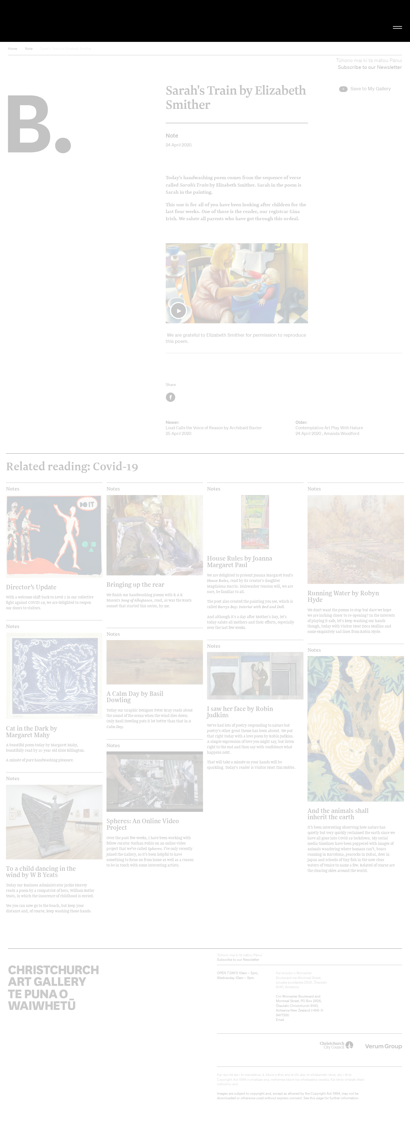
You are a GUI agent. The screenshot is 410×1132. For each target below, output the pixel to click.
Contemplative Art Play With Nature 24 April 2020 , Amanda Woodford (349, 428)
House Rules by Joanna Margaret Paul (239, 561)
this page (317, 1098)
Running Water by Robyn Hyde (343, 596)
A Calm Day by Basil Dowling (134, 696)
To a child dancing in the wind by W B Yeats (41, 871)
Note (28, 48)
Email (280, 1019)
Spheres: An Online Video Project (142, 824)
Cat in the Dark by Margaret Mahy (31, 731)
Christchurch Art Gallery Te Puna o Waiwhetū (68, 20)
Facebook (171, 397)
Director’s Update (31, 587)
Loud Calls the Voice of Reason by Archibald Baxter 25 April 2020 (219, 428)
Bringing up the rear (135, 584)
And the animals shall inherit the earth (338, 813)
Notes (12, 488)
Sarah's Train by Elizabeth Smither (65, 48)
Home (12, 48)
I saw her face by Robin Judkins (240, 711)
